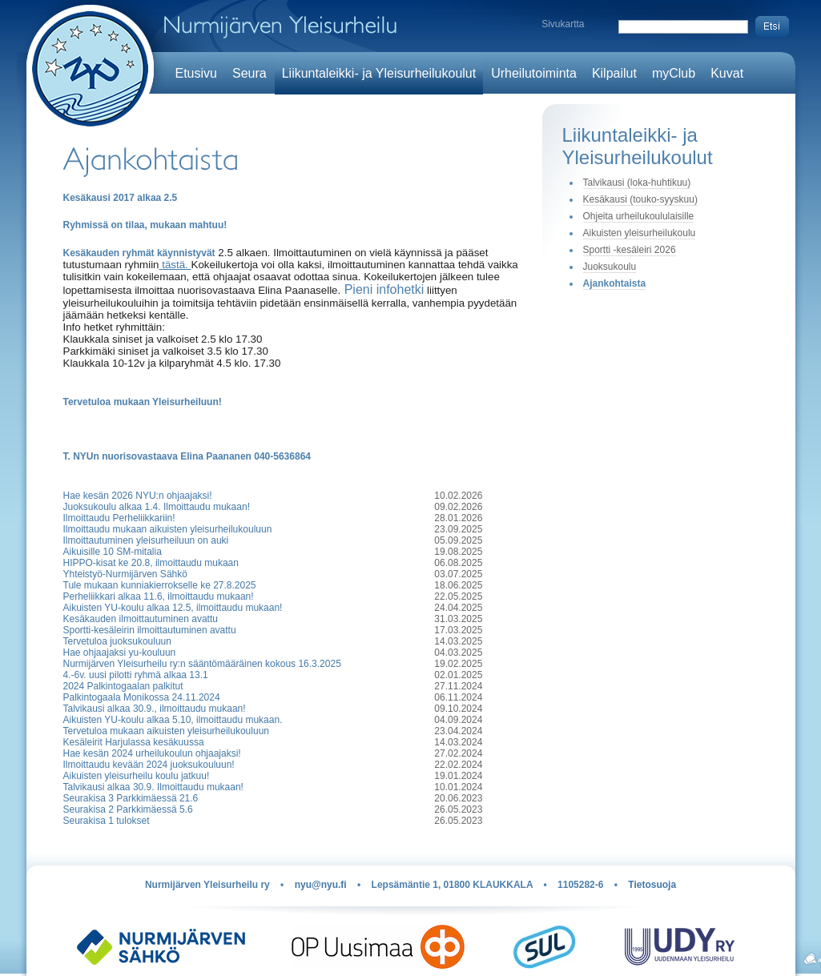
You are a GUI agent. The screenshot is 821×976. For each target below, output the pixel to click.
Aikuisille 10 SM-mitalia (112, 551)
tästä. (175, 265)
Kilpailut (614, 73)
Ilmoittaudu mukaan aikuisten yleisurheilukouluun (167, 529)
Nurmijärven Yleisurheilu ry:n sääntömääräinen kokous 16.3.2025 (202, 663)
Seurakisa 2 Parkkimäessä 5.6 (128, 809)
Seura (249, 73)
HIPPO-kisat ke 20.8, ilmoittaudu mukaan (151, 562)
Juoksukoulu (610, 266)
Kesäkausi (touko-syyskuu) (640, 199)
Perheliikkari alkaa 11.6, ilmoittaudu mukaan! (158, 596)
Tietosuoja (652, 884)
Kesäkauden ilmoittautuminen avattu (140, 619)
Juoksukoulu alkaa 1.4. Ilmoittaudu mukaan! (156, 506)
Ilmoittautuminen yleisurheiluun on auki (146, 540)
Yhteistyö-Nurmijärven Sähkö (125, 574)
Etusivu (196, 73)
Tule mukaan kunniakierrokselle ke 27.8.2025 (159, 585)
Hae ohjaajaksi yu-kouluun (119, 652)
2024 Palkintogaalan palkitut (123, 686)
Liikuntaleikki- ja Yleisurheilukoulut (379, 73)
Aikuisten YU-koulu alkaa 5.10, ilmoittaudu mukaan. (173, 719)
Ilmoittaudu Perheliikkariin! (119, 518)
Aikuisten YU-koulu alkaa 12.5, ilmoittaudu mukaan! (173, 607)
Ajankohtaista (614, 283)
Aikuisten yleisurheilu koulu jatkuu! (136, 775)
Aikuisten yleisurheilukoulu (639, 233)
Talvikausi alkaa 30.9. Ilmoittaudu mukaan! (153, 787)
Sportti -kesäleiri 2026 (629, 249)
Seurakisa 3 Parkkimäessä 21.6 (131, 798)
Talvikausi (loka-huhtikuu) (637, 182)
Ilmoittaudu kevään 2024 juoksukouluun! (149, 764)
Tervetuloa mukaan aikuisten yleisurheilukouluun (166, 731)
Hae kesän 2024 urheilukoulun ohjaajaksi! (152, 753)
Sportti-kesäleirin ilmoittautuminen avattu (149, 630)
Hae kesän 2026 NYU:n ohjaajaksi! (137, 495)
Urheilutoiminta (534, 73)
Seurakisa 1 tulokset (106, 820)
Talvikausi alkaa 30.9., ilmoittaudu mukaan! (154, 708)
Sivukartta (562, 24)
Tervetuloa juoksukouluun (117, 641)
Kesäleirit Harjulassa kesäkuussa (133, 742)
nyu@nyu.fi (321, 884)
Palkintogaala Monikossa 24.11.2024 (141, 697)
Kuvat (726, 73)
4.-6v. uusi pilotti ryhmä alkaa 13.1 (135, 675)
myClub (673, 73)
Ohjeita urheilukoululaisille (638, 216)
